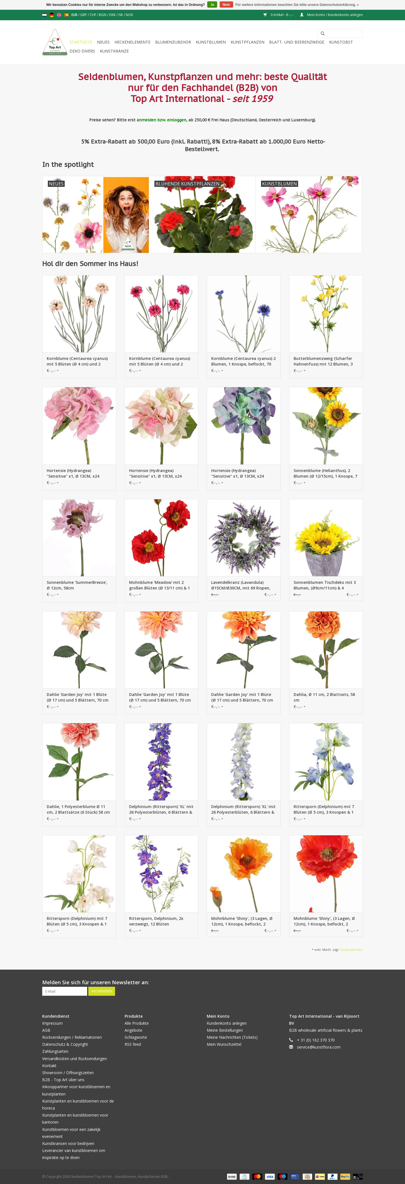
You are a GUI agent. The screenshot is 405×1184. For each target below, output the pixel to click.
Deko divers (82, 51)
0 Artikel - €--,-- (279, 14)
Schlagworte (136, 1037)
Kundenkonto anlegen (227, 1023)
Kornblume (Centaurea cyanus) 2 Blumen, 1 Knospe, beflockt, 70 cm (243, 361)
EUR (74, 14)
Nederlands (44, 15)
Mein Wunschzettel (224, 1044)
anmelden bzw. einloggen (161, 120)
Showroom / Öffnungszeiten (68, 1072)
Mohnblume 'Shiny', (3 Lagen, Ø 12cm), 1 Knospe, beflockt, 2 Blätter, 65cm (242, 921)
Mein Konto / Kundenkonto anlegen (331, 14)
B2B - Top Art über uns (63, 1079)
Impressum (52, 1023)
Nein (226, 5)
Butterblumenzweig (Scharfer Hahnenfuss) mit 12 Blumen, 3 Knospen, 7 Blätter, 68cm (323, 361)
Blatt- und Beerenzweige (296, 42)
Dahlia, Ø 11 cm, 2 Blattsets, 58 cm (324, 697)
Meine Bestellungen (225, 1030)
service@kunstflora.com (319, 1047)
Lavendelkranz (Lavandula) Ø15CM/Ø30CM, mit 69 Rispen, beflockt (240, 585)
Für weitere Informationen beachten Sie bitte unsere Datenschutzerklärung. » (297, 5)
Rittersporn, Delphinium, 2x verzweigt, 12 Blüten (156, 921)
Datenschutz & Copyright (65, 1044)
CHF (93, 14)
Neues (103, 42)
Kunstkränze (114, 51)
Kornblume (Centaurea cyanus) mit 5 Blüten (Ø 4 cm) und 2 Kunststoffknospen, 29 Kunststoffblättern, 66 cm (77, 361)
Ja (212, 5)
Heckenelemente (132, 42)
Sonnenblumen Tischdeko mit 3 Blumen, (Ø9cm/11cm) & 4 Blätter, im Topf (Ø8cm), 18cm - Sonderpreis (325, 585)
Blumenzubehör (173, 42)
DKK (112, 14)
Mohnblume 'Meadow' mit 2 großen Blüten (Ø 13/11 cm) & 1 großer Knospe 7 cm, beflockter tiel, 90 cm (159, 585)
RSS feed (133, 1044)
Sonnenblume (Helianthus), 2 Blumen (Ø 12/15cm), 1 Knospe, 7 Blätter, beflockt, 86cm (325, 473)
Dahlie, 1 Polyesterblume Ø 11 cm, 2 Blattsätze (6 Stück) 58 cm (78, 809)
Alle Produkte (137, 1023)
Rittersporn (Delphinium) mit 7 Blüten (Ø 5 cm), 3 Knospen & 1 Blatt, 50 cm (324, 809)
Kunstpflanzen (247, 42)
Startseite (80, 42)
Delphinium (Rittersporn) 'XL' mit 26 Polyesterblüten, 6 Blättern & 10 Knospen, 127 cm (161, 809)
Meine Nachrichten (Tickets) (232, 1037)
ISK (121, 14)
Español (66, 15)
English (59, 15)
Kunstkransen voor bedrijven (68, 1143)
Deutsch (52, 15)
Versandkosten (351, 949)
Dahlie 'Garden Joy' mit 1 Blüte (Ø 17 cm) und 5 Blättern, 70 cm (78, 697)
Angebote (133, 1030)
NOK (129, 14)
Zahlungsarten (55, 1051)
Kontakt (49, 1065)
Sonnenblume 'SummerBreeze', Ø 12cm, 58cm (77, 585)
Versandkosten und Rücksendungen (74, 1058)
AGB (46, 1030)
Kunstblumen (211, 42)
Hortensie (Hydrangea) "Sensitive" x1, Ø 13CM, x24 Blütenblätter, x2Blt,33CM (73, 473)
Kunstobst (341, 42)
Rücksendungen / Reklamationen (72, 1037)
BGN (103, 14)
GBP (84, 14)
